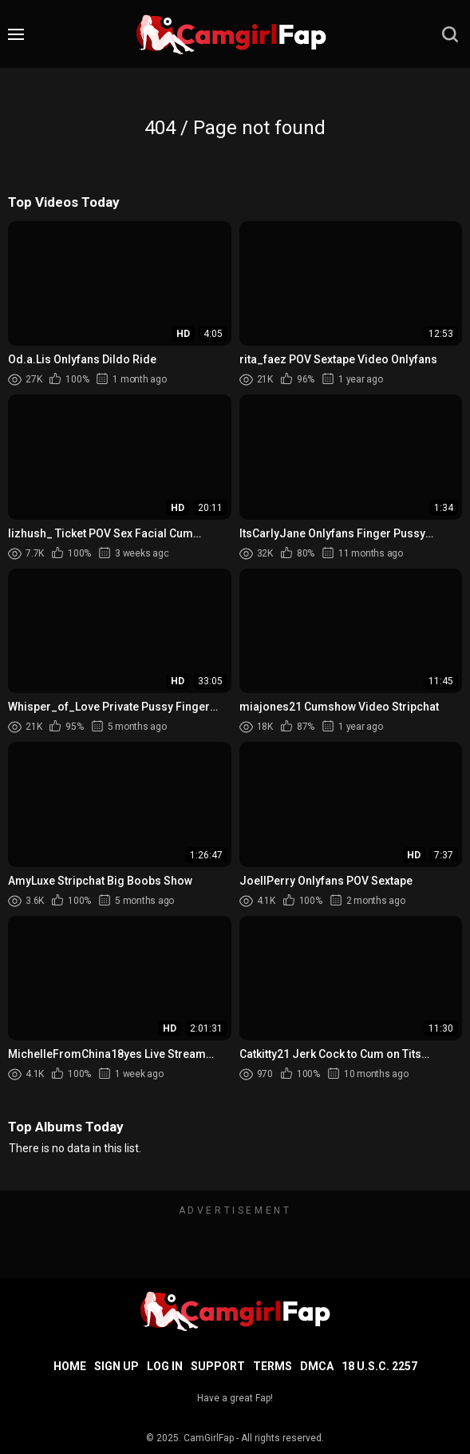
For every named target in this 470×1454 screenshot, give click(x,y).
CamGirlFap (209, 1438)
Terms (272, 1366)
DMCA (317, 1366)
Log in (165, 1366)
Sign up (116, 1366)
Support (218, 1366)
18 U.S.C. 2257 (379, 1366)
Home (69, 1366)
